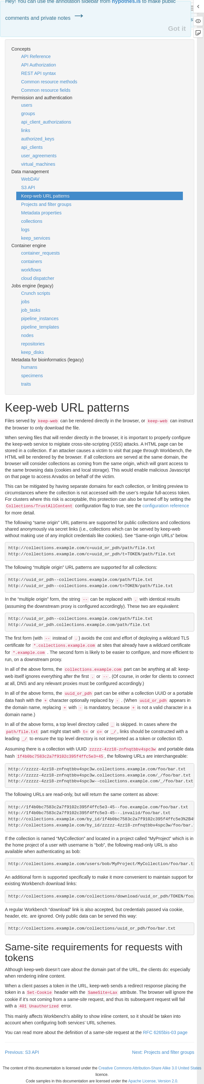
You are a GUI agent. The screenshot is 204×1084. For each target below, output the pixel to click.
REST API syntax (38, 73)
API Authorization (38, 64)
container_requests (40, 253)
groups (28, 113)
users (26, 105)
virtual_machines (38, 164)
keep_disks (32, 352)
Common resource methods (49, 81)
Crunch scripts (35, 293)
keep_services (35, 238)
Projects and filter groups (46, 204)
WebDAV (30, 179)
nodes (27, 335)
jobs (25, 301)
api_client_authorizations (46, 122)
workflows (31, 269)
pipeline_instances (39, 318)
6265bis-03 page (165, 1032)
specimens (32, 375)
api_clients (32, 147)
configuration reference (166, 505)
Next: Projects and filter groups (163, 1052)
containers (31, 261)
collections (31, 221)
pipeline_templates (40, 327)
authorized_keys (37, 138)
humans (29, 367)
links (25, 130)
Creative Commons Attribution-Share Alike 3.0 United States (149, 1068)
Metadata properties (41, 212)
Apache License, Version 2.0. (153, 1081)
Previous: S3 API (22, 1052)
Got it (177, 28)
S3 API (28, 187)
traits (26, 384)
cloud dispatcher (37, 278)
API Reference (36, 56)
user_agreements (39, 155)
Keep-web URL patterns (45, 196)
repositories (33, 343)
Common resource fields (45, 90)
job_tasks (30, 310)
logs (25, 229)
